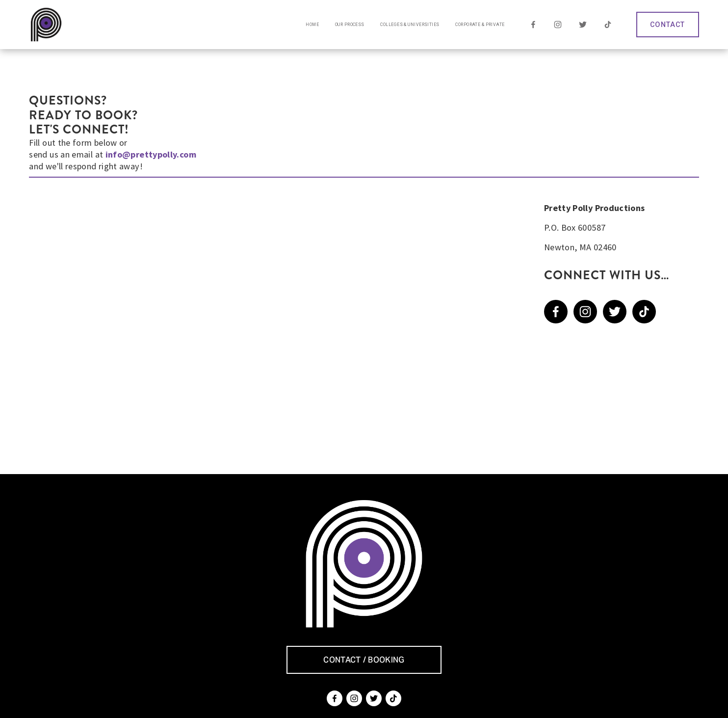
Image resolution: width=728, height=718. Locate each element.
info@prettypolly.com (150, 154)
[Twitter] (582, 24)
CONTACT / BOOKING (363, 660)
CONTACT (667, 24)
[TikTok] (607, 24)
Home (312, 24)
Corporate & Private (479, 24)
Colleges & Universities (409, 24)
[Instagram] (557, 24)
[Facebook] (532, 24)
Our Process (349, 24)
